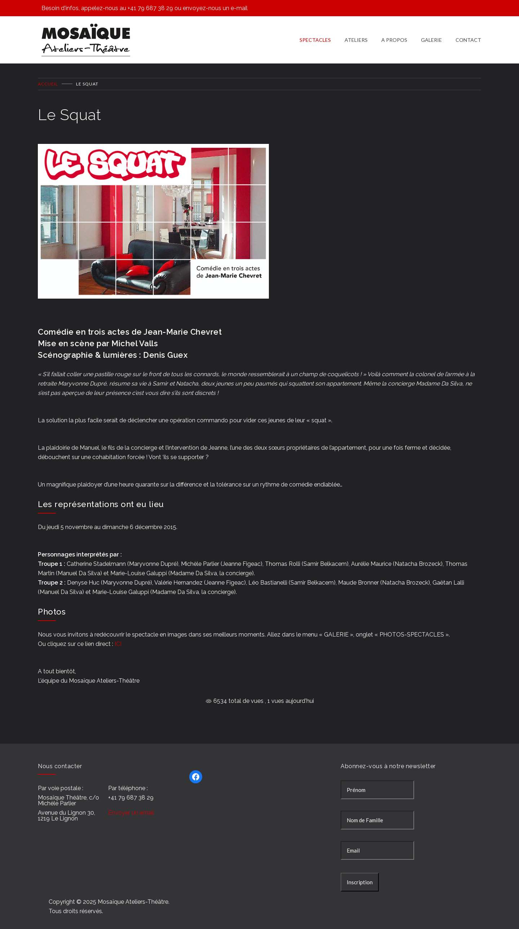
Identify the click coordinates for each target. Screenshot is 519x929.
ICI (118, 636)
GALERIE (431, 36)
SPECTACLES (315, 36)
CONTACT (468, 36)
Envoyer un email (131, 805)
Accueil (48, 76)
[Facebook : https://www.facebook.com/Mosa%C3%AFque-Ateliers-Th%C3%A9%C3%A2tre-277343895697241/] (195, 769)
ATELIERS (356, 36)
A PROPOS (394, 36)
